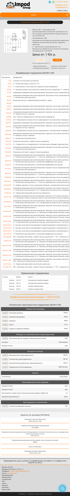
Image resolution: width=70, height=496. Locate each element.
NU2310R (8, 127)
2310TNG (8, 117)
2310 (10, 81)
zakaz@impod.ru (12, 473)
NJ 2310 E (8, 148)
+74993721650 (14, 471)
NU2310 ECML (7, 221)
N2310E (9, 96)
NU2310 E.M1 (7, 211)
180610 (35, 442)
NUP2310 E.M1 (7, 255)
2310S (9, 87)
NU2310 (9, 109)
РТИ (3, 481)
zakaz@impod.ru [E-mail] (61, 7)
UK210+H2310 (7, 225)
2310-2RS (8, 141)
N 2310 (9, 92)
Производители (7, 475)
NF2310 (9, 100)
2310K (9, 84)
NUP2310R (8, 134)
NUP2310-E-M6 (6, 245)
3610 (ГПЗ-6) (35, 436)
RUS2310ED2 (7, 185)
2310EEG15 (8, 177)
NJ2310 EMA (7, 197)
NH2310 (9, 103)
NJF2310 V (8, 165)
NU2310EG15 (7, 202)
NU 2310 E (8, 168)
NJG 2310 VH (7, 234)
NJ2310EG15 (7, 189)
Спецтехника (6, 479)
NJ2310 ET (8, 156)
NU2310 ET (8, 173)
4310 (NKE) (35, 427)
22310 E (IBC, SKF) (35, 453)
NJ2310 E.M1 (7, 241)
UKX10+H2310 (7, 231)
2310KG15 (8, 130)
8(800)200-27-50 (24, 471)
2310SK (9, 89)
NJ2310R (8, 113)
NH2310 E (8, 138)
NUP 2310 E (7, 206)
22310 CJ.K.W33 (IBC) (35, 447)
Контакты (5, 487)
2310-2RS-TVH (7, 267)
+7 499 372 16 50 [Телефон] (61, 2)
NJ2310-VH (8, 161)
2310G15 (8, 120)
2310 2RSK (8, 152)
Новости (5, 485)
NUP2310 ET (7, 181)
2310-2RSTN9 (7, 237)
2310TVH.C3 (7, 193)
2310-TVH (8, 144)
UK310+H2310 (7, 228)
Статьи (4, 483)
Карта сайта (6, 489)
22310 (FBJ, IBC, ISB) (35, 421)
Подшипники (7, 477)
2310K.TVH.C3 (7, 264)
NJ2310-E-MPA (7, 260)
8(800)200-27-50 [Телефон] (61, 5)
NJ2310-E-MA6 (7, 250)
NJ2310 (9, 106)
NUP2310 (8, 123)
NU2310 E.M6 (7, 216)
